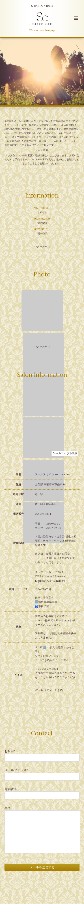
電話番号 (10, 789)
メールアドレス (16, 770)
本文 (7, 808)
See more (42, 247)
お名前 (9, 751)
